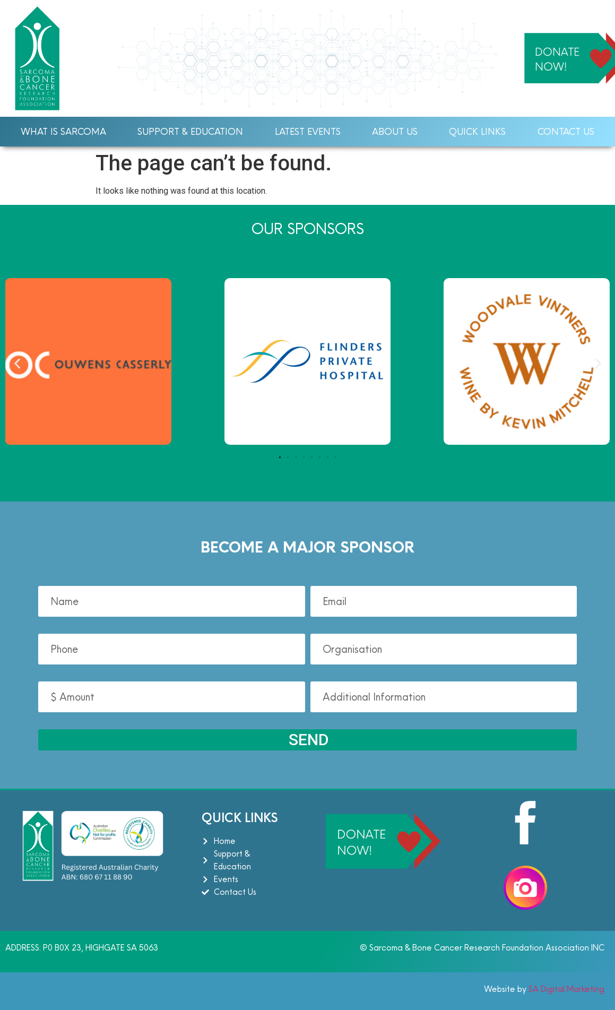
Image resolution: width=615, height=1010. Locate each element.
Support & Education (190, 131)
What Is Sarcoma (63, 131)
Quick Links (477, 131)
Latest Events (308, 131)
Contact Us (566, 131)
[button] (17, 363)
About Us (395, 131)
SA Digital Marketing (565, 989)
